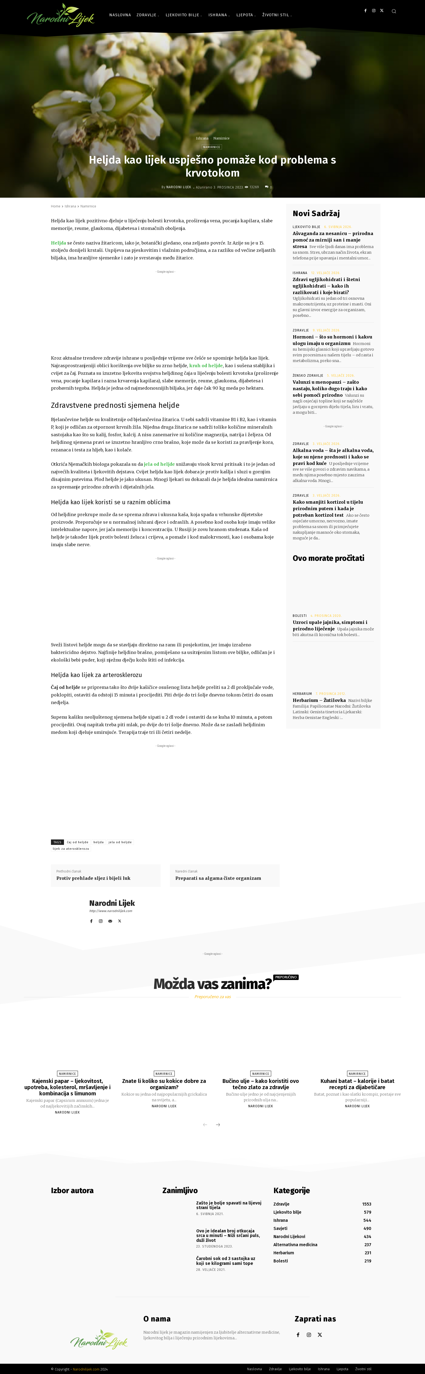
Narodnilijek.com (86, 1368)
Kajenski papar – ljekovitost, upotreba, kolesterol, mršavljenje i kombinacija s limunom (67, 1087)
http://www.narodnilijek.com (110, 911)
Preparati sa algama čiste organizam (218, 878)
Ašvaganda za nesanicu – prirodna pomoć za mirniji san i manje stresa (333, 240)
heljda (99, 842)
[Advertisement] (165, 312)
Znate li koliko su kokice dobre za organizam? (164, 1084)
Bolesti (300, 615)
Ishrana (202, 138)
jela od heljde (120, 842)
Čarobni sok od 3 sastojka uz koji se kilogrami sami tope (225, 1260)
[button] (394, 11)
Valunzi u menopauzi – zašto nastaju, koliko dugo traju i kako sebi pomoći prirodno (330, 388)
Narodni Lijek (178, 187)
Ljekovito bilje (306, 227)
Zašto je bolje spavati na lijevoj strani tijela (229, 1205)
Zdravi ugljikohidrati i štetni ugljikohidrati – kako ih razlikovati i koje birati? (326, 286)
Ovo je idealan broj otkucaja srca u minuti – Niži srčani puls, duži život (228, 1235)
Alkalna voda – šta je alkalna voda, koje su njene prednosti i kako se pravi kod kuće (333, 457)
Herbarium (302, 693)
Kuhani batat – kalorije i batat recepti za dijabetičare (357, 1084)
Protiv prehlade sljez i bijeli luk (93, 878)
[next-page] (217, 1124)
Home (55, 206)
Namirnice (221, 138)
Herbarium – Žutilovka (319, 700)
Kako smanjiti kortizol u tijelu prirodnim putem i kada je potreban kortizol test (328, 508)
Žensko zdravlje (308, 375)
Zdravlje (301, 330)
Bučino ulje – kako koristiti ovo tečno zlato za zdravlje (261, 1084)
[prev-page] (205, 1124)
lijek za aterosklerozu (71, 849)
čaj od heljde (78, 842)
